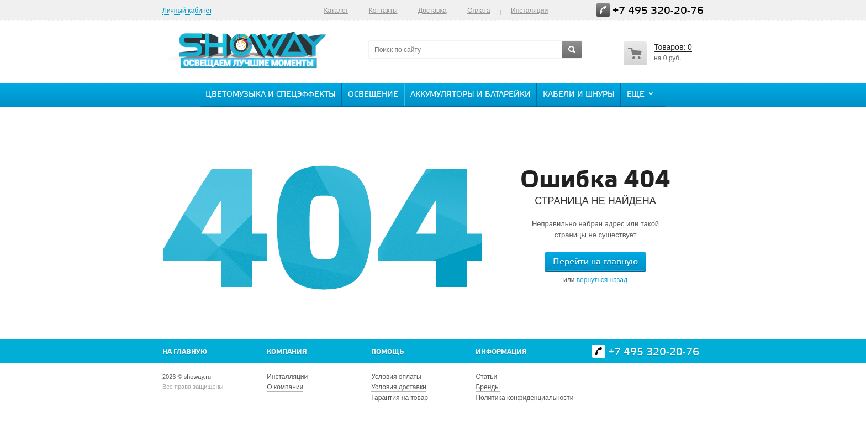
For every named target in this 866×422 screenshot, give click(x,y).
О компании (285, 387)
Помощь (387, 352)
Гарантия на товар (399, 398)
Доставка (432, 10)
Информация (501, 352)
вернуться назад (602, 280)
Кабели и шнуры (579, 95)
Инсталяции (529, 10)
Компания (287, 352)
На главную (184, 352)
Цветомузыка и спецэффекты (270, 95)
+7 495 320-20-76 (658, 10)
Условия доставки (398, 387)
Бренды (487, 387)
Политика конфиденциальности (524, 398)
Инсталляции (287, 377)
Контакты (383, 10)
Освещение (373, 95)
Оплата (478, 10)
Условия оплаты (396, 377)
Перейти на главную (595, 262)
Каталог (336, 10)
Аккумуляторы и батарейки (470, 95)
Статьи (486, 377)
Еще (641, 94)
